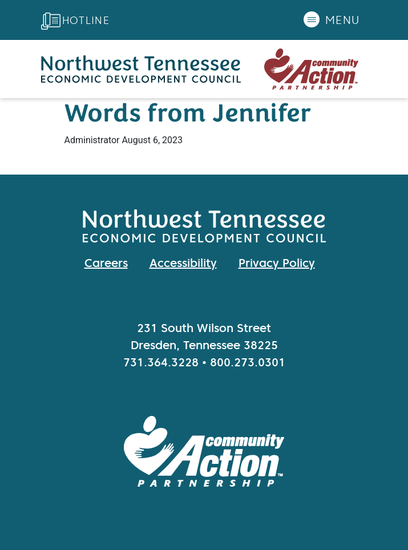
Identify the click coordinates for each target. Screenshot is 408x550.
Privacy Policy (277, 263)
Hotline (86, 20)
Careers (106, 263)
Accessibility (183, 263)
